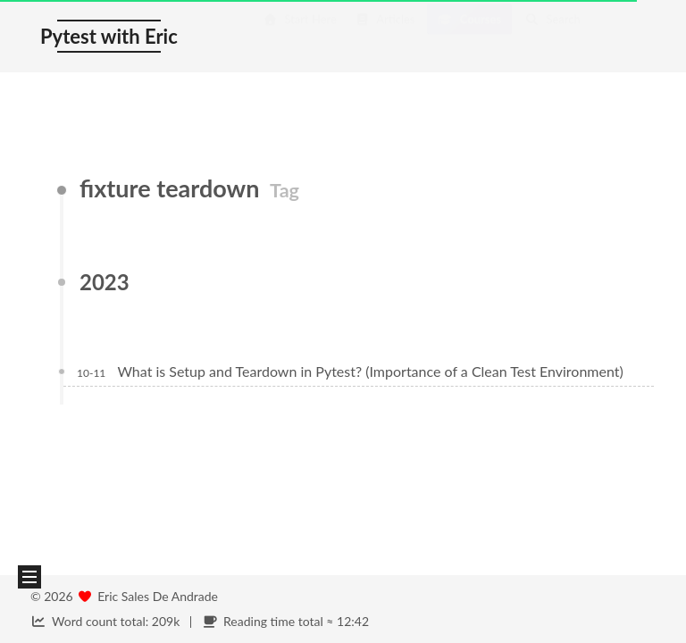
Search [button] (552, 36)
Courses (469, 36)
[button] (29, 577)
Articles (385, 36)
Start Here (300, 36)
